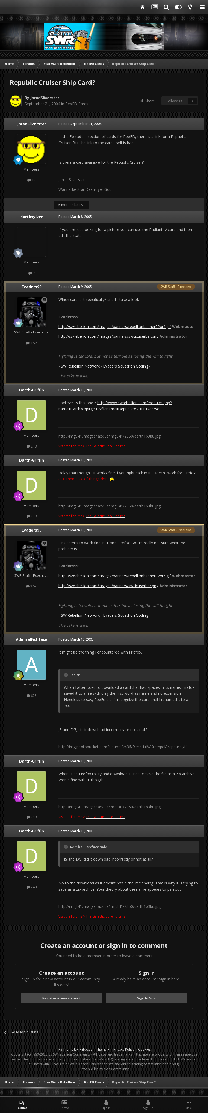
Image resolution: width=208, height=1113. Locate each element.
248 (32, 446)
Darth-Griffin (31, 390)
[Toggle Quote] (66, 675)
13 (31, 180)
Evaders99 (31, 286)
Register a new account (61, 998)
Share (147, 100)
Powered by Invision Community (104, 1069)
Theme (102, 1049)
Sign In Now (146, 998)
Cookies (144, 1049)
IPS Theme (65, 1049)
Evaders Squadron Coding (125, 366)
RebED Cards (76, 103)
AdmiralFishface (31, 639)
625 (32, 695)
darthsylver (31, 216)
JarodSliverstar (44, 97)
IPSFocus (85, 1049)
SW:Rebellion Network (80, 366)
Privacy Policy (123, 1049)
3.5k (31, 342)
